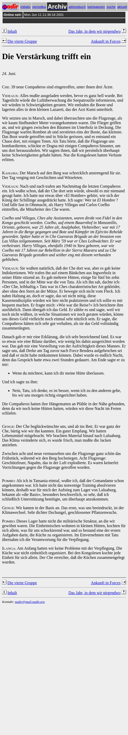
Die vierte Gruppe (22, 41)
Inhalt (12, 31)
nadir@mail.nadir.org (30, 602)
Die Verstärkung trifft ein (46, 56)
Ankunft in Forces (106, 41)
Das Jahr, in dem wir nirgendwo (94, 31)
